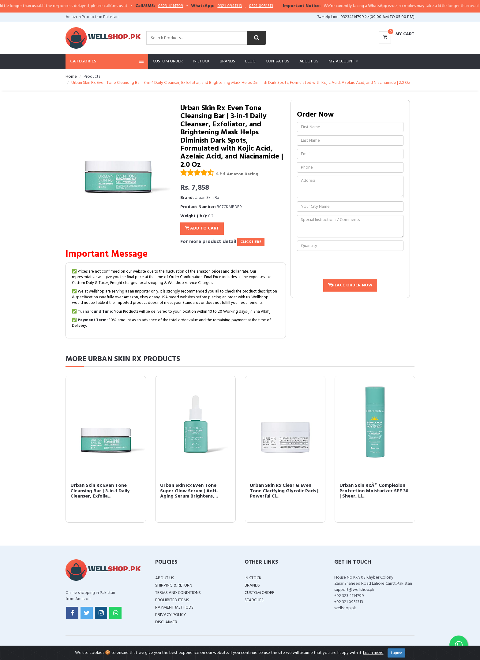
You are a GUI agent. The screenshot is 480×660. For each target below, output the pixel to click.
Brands (227, 61)
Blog (250, 61)
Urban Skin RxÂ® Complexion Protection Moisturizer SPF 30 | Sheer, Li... (373, 491)
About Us (308, 61)
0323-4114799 (178, 6)
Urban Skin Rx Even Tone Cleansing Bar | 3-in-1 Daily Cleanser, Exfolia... (100, 491)
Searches (254, 600)
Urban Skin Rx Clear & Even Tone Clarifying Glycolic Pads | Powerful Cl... (284, 491)
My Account (343, 61)
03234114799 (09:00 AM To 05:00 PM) (377, 17)
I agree (396, 653)
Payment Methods (174, 607)
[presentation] (343, 266)
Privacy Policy (170, 614)
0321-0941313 (237, 6)
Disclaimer (166, 622)
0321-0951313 (269, 6)
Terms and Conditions (178, 592)
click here (250, 242)
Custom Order (168, 61)
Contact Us (277, 61)
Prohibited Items (172, 600)
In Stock (201, 61)
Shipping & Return (173, 585)
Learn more (373, 652)
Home (71, 76)
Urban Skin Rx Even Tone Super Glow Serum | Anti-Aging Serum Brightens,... (189, 491)
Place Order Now (350, 285)
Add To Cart (202, 228)
